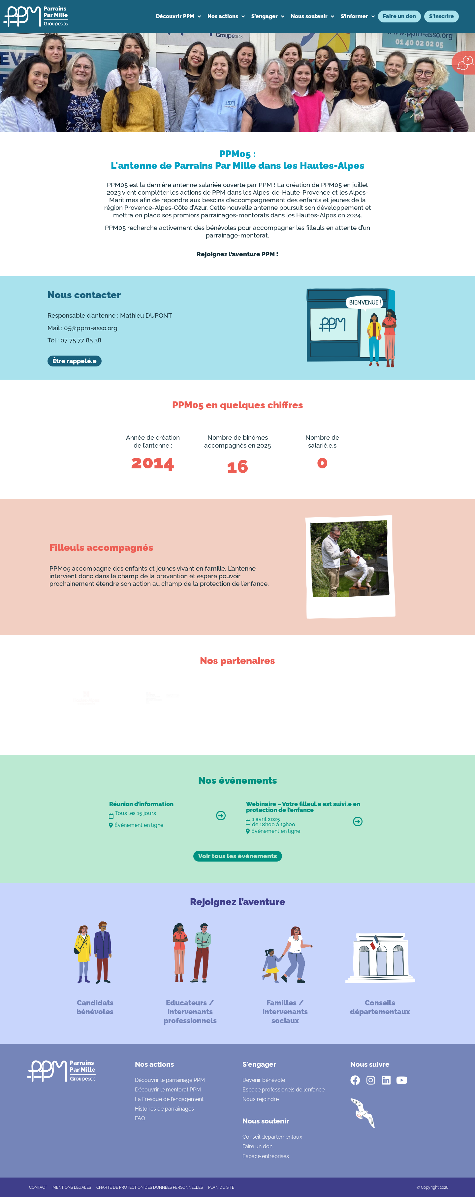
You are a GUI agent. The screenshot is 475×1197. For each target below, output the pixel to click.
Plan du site (221, 1187)
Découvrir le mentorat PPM (168, 1090)
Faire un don (257, 1146)
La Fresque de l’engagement (169, 1099)
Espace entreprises (265, 1156)
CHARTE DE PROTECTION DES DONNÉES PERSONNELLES (149, 1187)
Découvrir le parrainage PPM (170, 1080)
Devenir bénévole (263, 1080)
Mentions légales (71, 1187)
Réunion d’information (141, 804)
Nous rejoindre (260, 1099)
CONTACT (38, 1187)
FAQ (140, 1118)
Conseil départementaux (272, 1137)
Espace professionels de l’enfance (283, 1090)
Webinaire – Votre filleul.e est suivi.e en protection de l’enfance (303, 807)
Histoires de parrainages (164, 1109)
